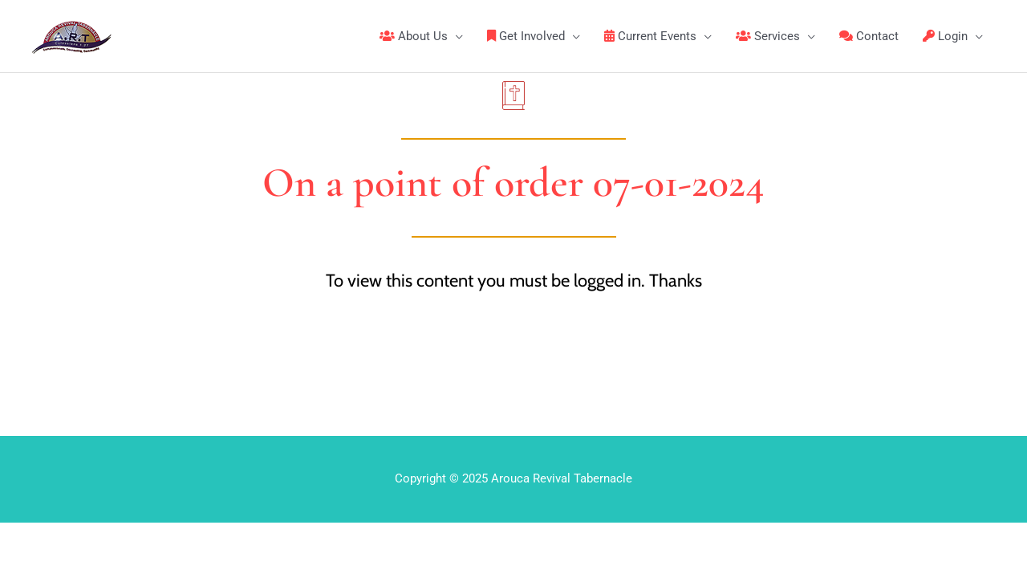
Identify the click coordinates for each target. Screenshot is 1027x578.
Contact (869, 36)
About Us (414, 36)
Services (768, 36)
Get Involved (526, 36)
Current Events (650, 36)
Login (945, 36)
